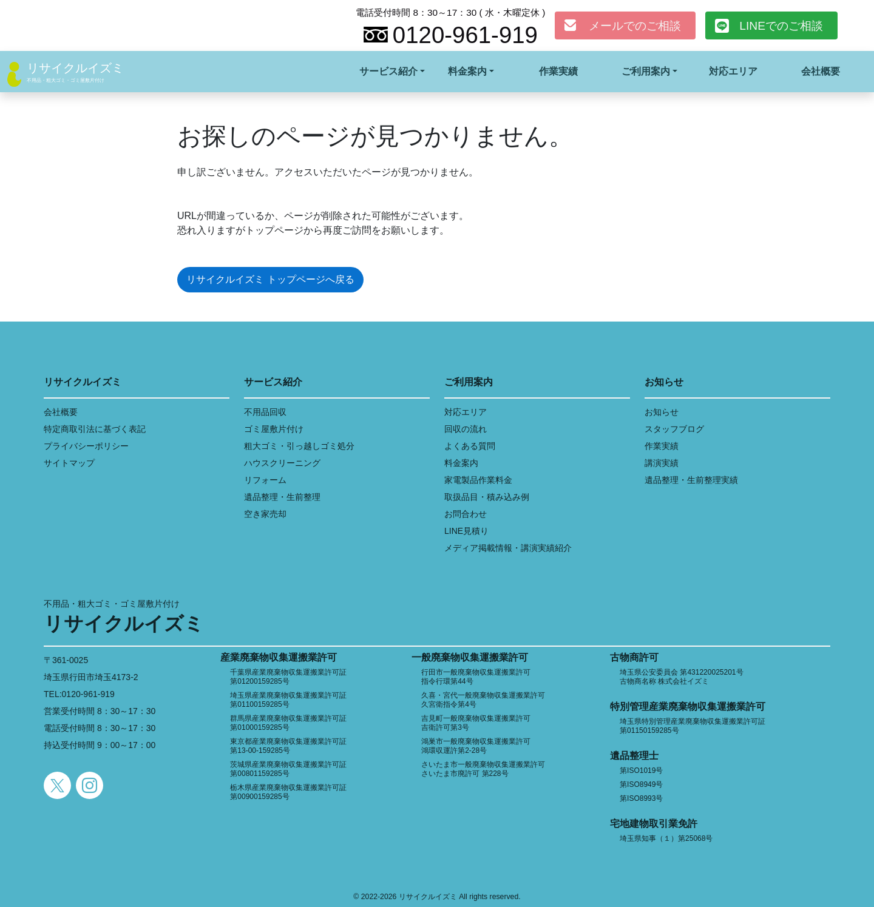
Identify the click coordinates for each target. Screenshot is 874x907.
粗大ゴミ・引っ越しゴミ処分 (299, 446)
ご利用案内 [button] (646, 71)
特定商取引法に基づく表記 (95, 429)
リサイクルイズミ (75, 68)
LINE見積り (466, 531)
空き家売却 (265, 514)
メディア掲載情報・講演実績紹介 (508, 548)
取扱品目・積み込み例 (486, 497)
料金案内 (461, 463)
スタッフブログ (674, 429)
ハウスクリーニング (282, 463)
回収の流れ (465, 429)
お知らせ (662, 412)
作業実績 (558, 71)
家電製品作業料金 (478, 480)
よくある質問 (469, 446)
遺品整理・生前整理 (282, 497)
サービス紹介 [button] (388, 71)
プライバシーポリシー (86, 446)
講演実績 (662, 463)
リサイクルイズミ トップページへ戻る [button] (270, 279)
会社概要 (820, 71)
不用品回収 (265, 412)
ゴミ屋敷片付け (273, 429)
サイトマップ (69, 463)
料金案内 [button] (467, 71)
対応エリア (733, 71)
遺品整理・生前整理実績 (691, 480)
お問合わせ (465, 514)
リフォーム (265, 480)
